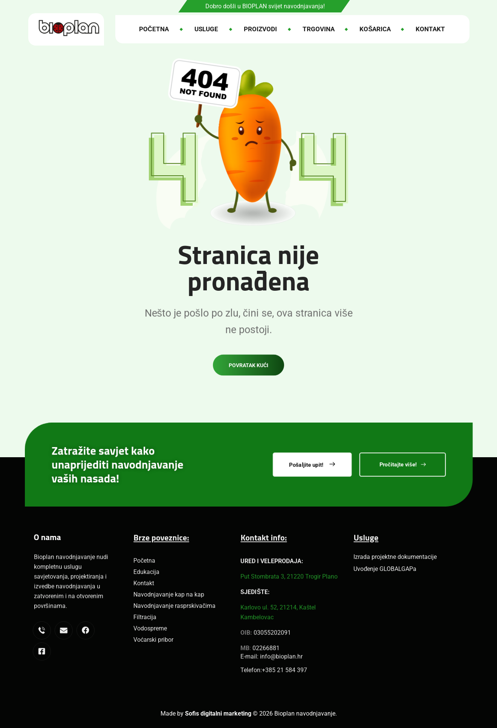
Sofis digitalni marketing (218, 713)
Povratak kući (248, 377)
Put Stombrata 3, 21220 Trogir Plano (289, 631)
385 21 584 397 (286, 675)
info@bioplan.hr (281, 661)
